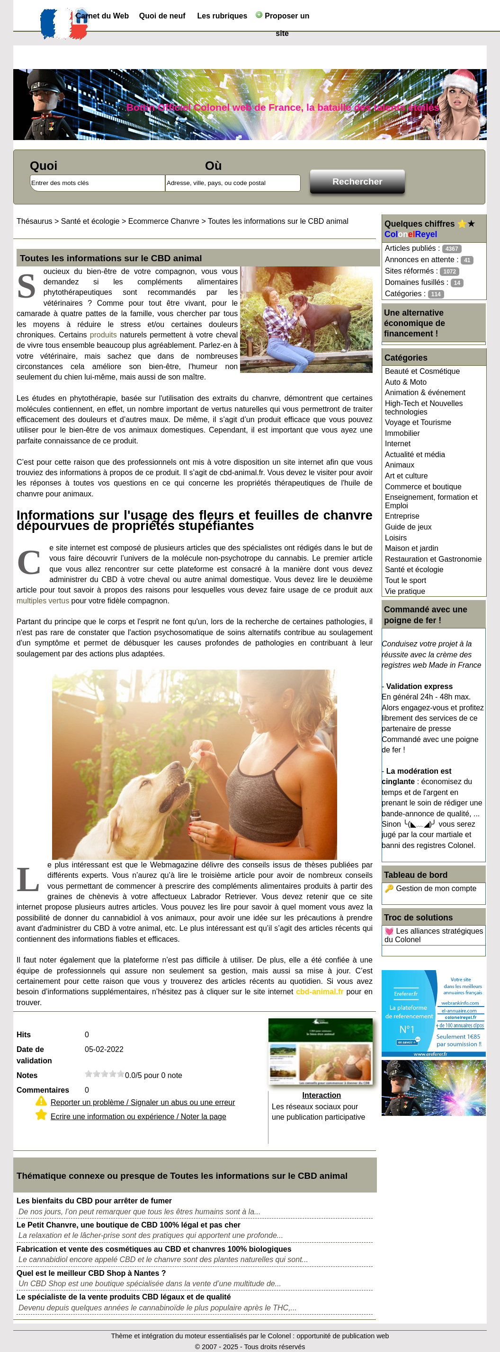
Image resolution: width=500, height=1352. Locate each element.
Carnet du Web (102, 16)
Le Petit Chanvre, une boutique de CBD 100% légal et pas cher (129, 1225)
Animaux (399, 465)
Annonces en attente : (429, 260)
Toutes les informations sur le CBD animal (278, 221)
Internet (398, 444)
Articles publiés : (423, 248)
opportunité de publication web (342, 1336)
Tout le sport (405, 580)
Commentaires (43, 1090)
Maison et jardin (411, 548)
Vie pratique (405, 591)
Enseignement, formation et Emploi (431, 501)
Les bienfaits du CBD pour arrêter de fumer (94, 1201)
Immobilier (402, 433)
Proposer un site (282, 18)
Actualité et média (415, 455)
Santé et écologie (414, 570)
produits (103, 335)
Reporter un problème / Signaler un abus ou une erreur (143, 1102)
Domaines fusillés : (424, 282)
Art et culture (406, 476)
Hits (24, 1035)
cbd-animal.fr (319, 992)
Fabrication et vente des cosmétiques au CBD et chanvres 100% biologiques (154, 1249)
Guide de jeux (408, 527)
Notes (27, 1075)
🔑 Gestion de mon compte (430, 888)
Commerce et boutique (423, 487)
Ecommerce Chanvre (163, 221)
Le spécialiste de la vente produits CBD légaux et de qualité (124, 1297)
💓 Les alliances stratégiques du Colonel (433, 935)
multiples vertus (43, 601)
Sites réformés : (422, 271)
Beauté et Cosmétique (422, 371)
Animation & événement (425, 393)
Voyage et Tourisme (418, 422)
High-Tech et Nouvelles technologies (424, 407)
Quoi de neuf (162, 16)
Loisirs (396, 538)
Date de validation (34, 1055)
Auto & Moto (406, 382)
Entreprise (402, 516)
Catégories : (414, 294)
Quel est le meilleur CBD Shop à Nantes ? (91, 1273)
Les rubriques (222, 16)
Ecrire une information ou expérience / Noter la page (138, 1117)
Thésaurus (35, 221)
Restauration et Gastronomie (433, 559)
